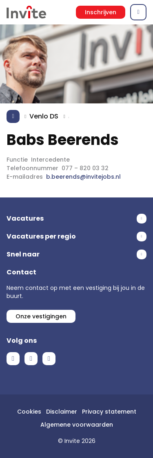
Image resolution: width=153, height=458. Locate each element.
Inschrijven (100, 12)
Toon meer (76, 219)
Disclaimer (61, 412)
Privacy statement (109, 412)
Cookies (29, 412)
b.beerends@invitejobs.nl (83, 177)
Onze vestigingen (41, 316)
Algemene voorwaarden (76, 425)
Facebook (13, 358)
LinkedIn (31, 358)
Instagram (48, 358)
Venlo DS (43, 116)
